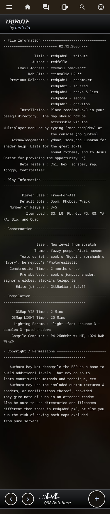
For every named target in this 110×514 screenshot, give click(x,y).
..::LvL (49, 496)
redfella (22, 27)
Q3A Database (57, 502)
